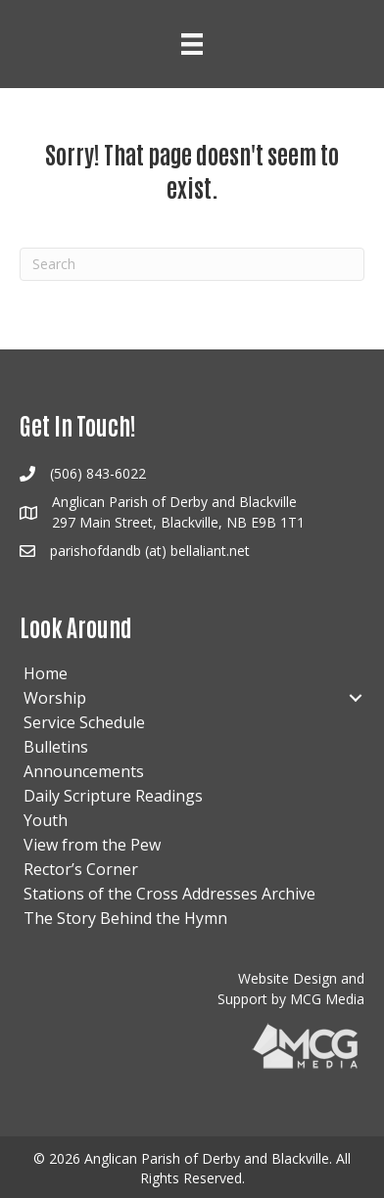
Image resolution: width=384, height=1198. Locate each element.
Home (46, 673)
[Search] (192, 264)
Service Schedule (84, 722)
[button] (355, 698)
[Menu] (192, 44)
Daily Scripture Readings (113, 795)
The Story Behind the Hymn (125, 918)
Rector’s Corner (81, 869)
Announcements (84, 771)
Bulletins (56, 747)
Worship (55, 698)
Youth (46, 820)
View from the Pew (92, 844)
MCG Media (327, 999)
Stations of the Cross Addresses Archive (169, 893)
